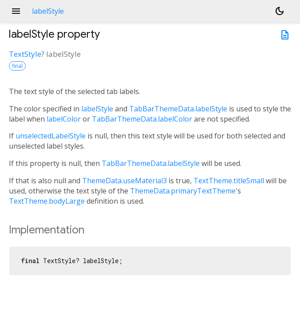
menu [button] (16, 11)
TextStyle (25, 54)
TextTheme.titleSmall (228, 180)
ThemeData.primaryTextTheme (183, 191)
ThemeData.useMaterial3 (124, 180)
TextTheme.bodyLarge (47, 201)
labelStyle (97, 109)
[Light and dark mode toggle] (279, 11)
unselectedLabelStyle (51, 136)
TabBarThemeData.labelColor (142, 119)
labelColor (64, 119)
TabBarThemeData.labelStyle (178, 109)
